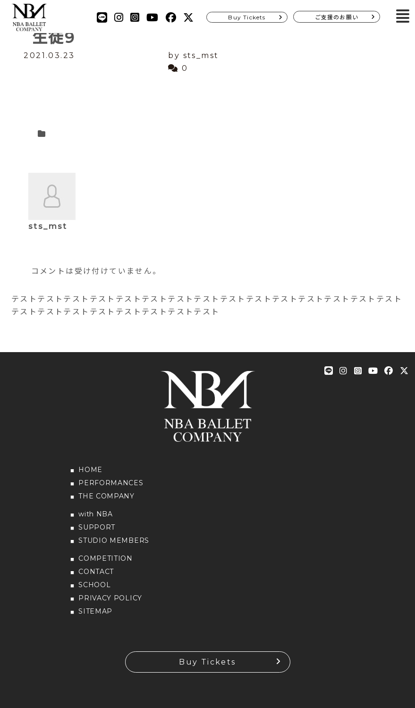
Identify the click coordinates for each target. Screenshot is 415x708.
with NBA (95, 514)
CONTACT (96, 571)
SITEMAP (95, 611)
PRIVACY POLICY (110, 598)
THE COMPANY (106, 496)
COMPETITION (105, 558)
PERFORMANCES (110, 483)
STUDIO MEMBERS (113, 540)
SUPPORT (96, 527)
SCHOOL (94, 585)
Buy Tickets (246, 17)
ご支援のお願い (336, 17)
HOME (90, 469)
